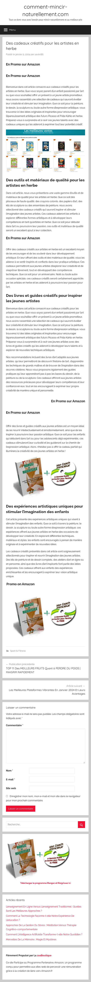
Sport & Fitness (18, 651)
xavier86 (39, 54)
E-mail (10, 779)
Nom (9, 770)
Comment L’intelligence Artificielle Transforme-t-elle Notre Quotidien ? (44, 934)
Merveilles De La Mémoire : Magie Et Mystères (31, 939)
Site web (11, 788)
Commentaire (14, 725)
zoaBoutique (44, 955)
